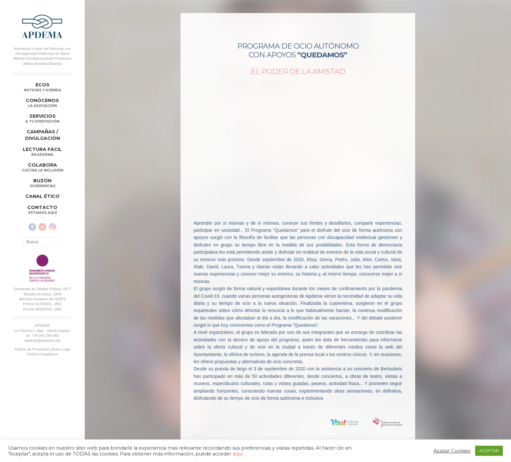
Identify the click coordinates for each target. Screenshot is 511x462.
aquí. (238, 454)
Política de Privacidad (32, 349)
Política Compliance (42, 354)
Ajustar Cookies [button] (451, 451)
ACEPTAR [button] (489, 450)
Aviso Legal (61, 349)
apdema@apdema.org (42, 340)
